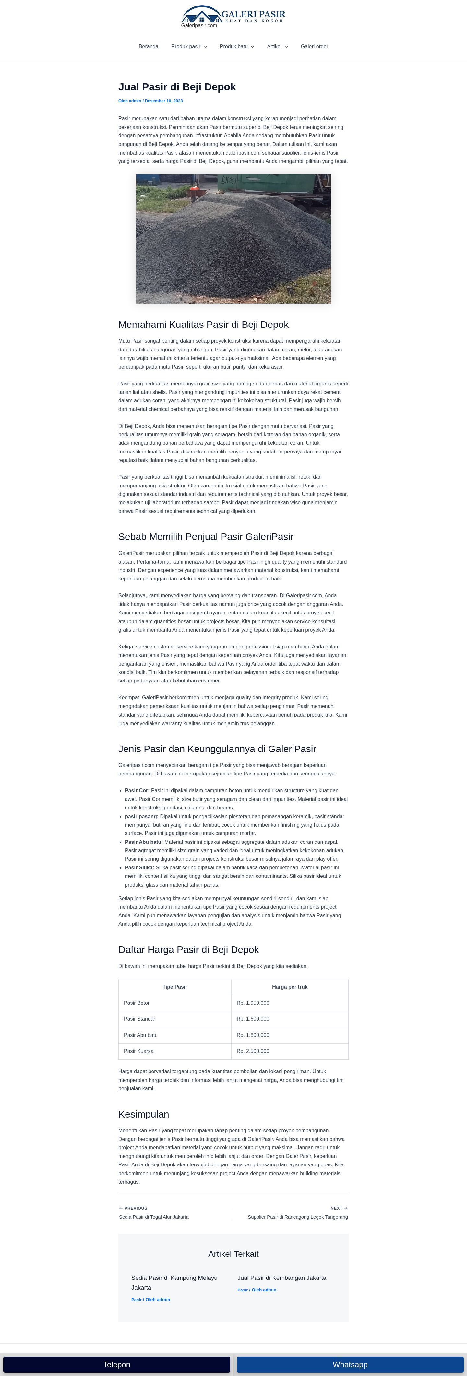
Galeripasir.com (199, 25)
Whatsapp (350, 1364)
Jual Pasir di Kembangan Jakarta (285, 1278)
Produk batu (237, 47)
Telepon (116, 1364)
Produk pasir (191, 47)
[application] (206, 47)
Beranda (154, 46)
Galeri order (309, 46)
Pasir (136, 1300)
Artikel (275, 47)
